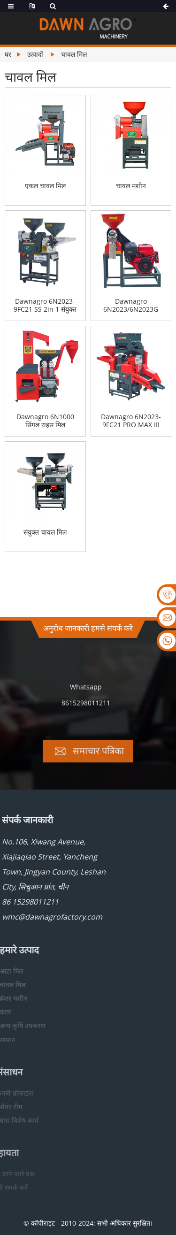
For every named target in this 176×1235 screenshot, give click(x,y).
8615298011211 (85, 711)
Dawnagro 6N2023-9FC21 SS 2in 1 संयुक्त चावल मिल (45, 306)
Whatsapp (86, 695)
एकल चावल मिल (45, 186)
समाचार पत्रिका (98, 759)
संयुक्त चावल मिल (45, 533)
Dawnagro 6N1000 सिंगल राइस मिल (45, 421)
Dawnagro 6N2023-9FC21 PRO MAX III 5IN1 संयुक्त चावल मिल (131, 421)
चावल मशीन (131, 186)
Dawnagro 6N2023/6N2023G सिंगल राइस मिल (130, 306)
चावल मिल (74, 54)
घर (8, 54)
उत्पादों (35, 54)
